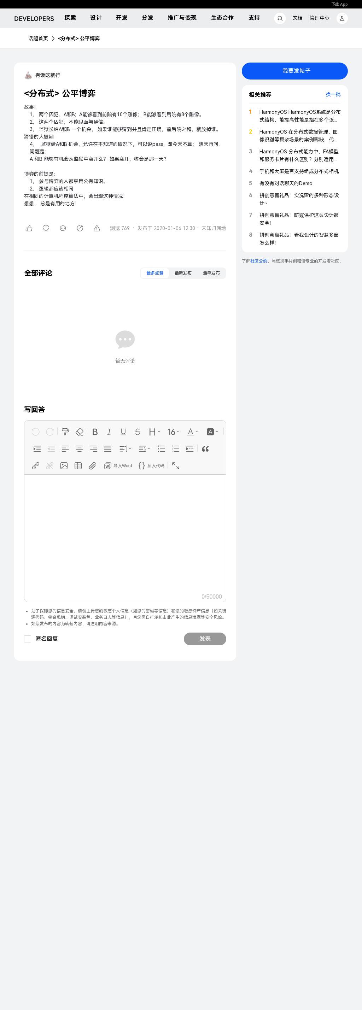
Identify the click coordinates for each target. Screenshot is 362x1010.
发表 (205, 638)
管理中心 (319, 18)
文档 (298, 18)
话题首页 (38, 38)
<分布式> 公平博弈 (79, 38)
